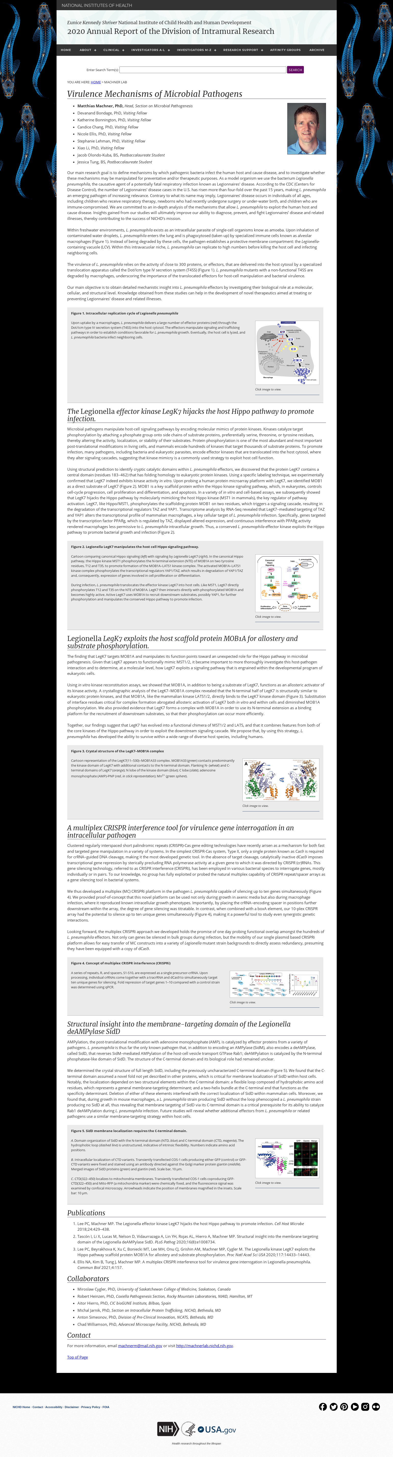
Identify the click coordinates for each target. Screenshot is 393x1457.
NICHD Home (21, 1407)
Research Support (240, 50)
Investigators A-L (148, 50)
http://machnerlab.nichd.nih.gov (204, 1345)
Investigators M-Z (194, 50)
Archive (316, 50)
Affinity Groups (285, 50)
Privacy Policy (90, 1407)
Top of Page (77, 1357)
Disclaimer (72, 1407)
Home (66, 50)
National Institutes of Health (97, 5)
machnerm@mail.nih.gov (140, 1345)
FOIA (106, 1407)
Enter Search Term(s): (103, 70)
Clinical (111, 50)
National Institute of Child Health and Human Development (159, 22)
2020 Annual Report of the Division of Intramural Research (170, 31)
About (85, 50)
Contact (38, 1407)
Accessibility (53, 1407)
